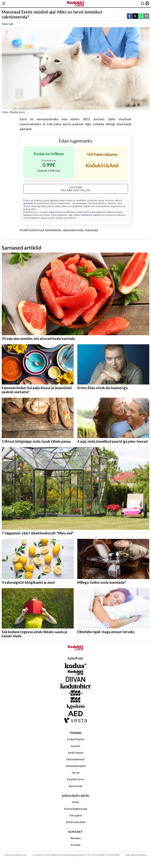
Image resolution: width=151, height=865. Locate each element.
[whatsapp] (141, 16)
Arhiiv (75, 802)
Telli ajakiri (75, 815)
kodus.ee (70, 200)
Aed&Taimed (75, 752)
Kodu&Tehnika (75, 739)
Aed (119, 203)
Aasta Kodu (75, 785)
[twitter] (135, 16)
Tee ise (75, 772)
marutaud (91, 230)
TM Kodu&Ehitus (97, 203)
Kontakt (75, 844)
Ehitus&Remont (75, 759)
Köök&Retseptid (76, 765)
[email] (146, 16)
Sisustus (75, 745)
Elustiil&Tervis (75, 779)
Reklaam (75, 838)
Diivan (53, 203)
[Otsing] (143, 3)
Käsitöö (112, 203)
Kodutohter (63, 203)
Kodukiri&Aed (41, 203)
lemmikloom (53, 230)
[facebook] (129, 16)
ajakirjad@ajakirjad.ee (75, 855)
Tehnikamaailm (79, 203)
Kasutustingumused (75, 808)
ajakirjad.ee (99, 214)
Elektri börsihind (75, 822)
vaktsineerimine (73, 230)
